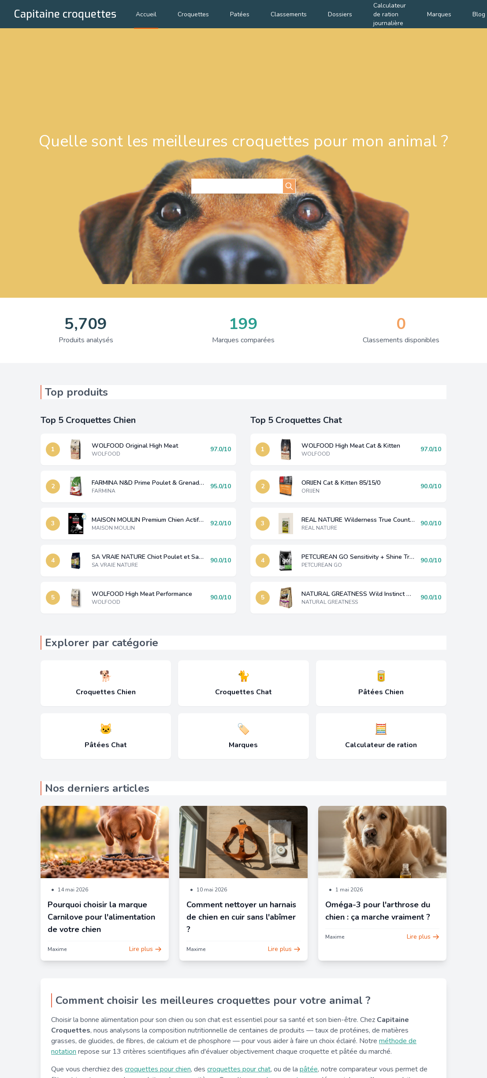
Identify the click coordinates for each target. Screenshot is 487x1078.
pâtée (309, 1069)
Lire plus (145, 949)
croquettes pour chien (158, 1069)
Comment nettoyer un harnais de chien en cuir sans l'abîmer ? (241, 917)
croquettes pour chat (239, 1069)
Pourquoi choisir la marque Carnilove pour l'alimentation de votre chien (101, 917)
